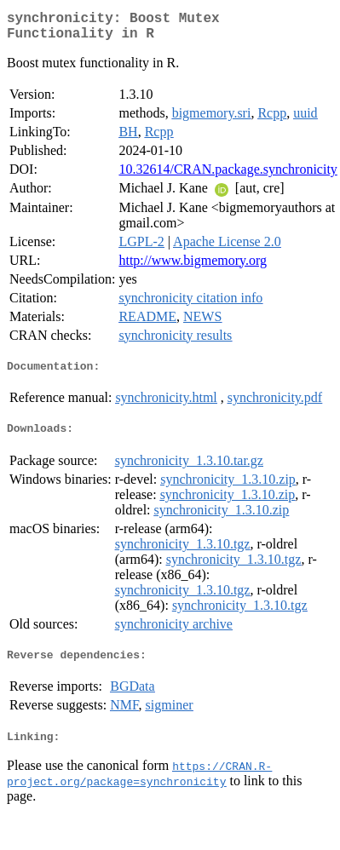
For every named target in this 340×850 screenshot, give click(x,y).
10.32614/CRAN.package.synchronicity (227, 176)
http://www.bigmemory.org (192, 267)
